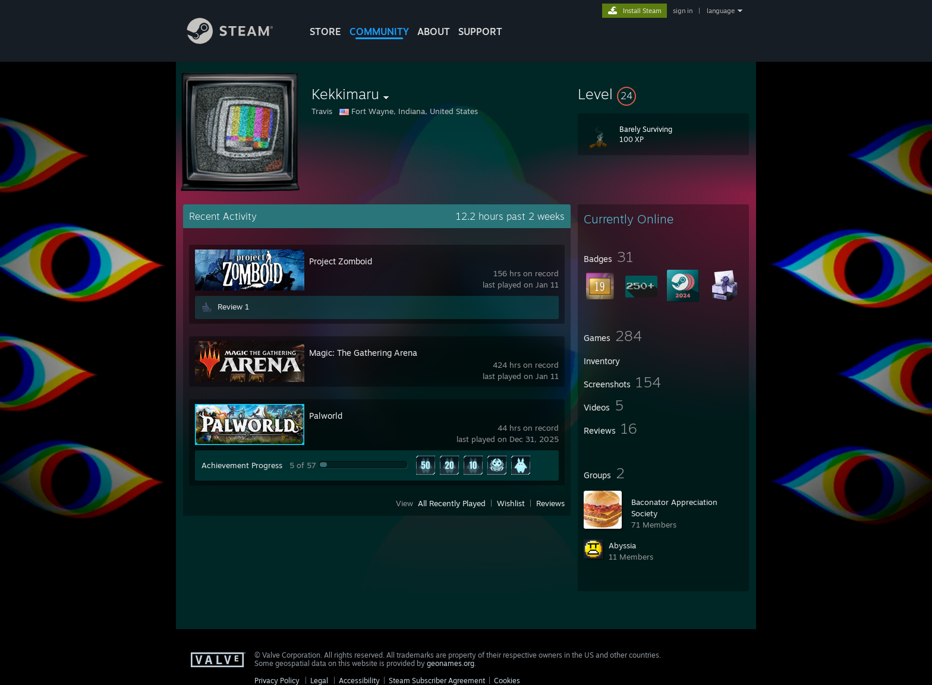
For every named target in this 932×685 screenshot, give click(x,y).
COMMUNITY (379, 31)
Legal (319, 680)
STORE (325, 31)
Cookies (507, 680)
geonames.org (450, 663)
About (433, 31)
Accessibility (359, 680)
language (721, 11)
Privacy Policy (277, 680)
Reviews (550, 503)
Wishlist (511, 503)
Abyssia (622, 545)
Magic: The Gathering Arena (363, 353)
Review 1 (233, 306)
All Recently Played (452, 503)
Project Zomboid (340, 261)
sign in (682, 11)
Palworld (325, 416)
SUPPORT (480, 31)
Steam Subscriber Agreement (437, 680)
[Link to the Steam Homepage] (239, 41)
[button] (663, 94)
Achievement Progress (241, 465)
